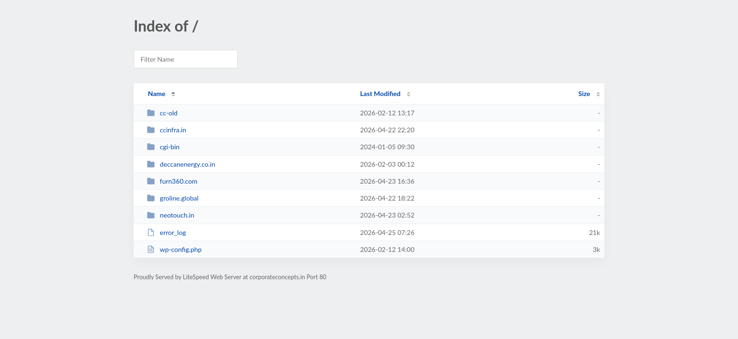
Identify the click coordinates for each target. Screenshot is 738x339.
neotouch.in (170, 215)
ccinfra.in (166, 130)
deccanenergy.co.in (181, 164)
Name (156, 93)
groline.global (173, 198)
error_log (166, 232)
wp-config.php (174, 249)
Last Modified (380, 93)
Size (584, 93)
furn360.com (172, 181)
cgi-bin (163, 147)
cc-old (162, 113)
